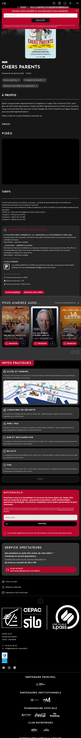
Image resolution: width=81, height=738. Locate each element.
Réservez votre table (33, 292)
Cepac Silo (58, 25)
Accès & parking (13, 292)
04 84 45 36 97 (16, 568)
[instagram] (9, 668)
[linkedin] (14, 668)
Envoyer (40, 20)
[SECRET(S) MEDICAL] (15, 326)
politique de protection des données (47, 26)
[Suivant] (77, 352)
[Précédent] (73, 352)
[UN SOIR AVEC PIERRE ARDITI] (44, 326)
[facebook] (3, 668)
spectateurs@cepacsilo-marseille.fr (25, 571)
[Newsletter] (54, 3)
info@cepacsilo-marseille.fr (16, 648)
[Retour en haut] (40, 601)
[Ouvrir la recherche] (65, 3)
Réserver (11, 343)
